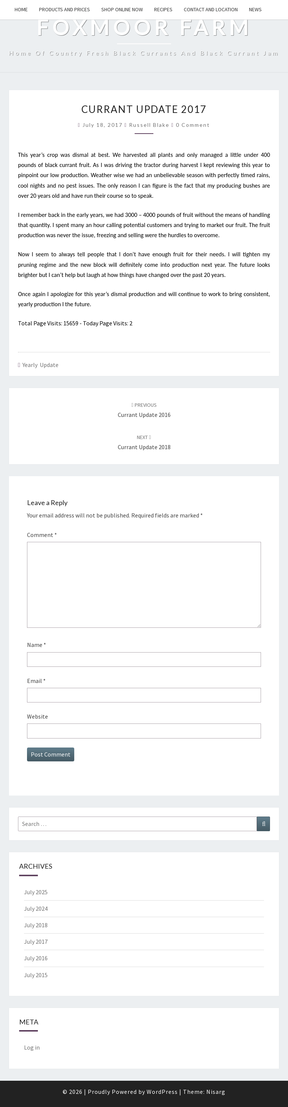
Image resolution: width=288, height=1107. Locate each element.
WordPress (162, 1091)
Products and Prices (64, 9)
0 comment (193, 125)
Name (36, 644)
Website (37, 716)
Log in (32, 1047)
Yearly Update (40, 364)
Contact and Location (211, 9)
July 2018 (36, 925)
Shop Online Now (122, 9)
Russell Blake (149, 125)
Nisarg (215, 1091)
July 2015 (36, 975)
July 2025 (36, 892)
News (255, 9)
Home (21, 9)
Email (36, 680)
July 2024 (36, 908)
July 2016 (36, 958)
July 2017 (36, 941)
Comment (42, 534)
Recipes (163, 9)
